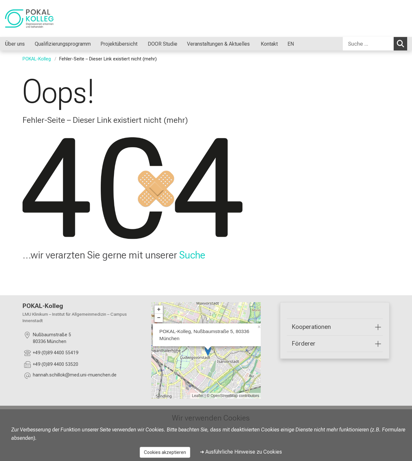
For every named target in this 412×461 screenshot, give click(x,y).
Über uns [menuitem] (15, 44)
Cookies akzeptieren (165, 452)
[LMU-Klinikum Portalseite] (43, 18)
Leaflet (197, 395)
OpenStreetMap (224, 395)
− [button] (159, 318)
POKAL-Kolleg (37, 59)
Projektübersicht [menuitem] (118, 44)
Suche (192, 255)
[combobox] (375, 43)
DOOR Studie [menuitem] (162, 44)
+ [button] (159, 309)
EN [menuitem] (290, 44)
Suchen (402, 43)
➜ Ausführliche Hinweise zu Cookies (241, 452)
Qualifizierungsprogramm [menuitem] (62, 44)
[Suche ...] (368, 43)
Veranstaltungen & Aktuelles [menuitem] (219, 44)
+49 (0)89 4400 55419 (55, 353)
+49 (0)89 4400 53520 (55, 364)
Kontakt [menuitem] (269, 44)
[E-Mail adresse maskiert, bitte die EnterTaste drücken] (75, 376)
